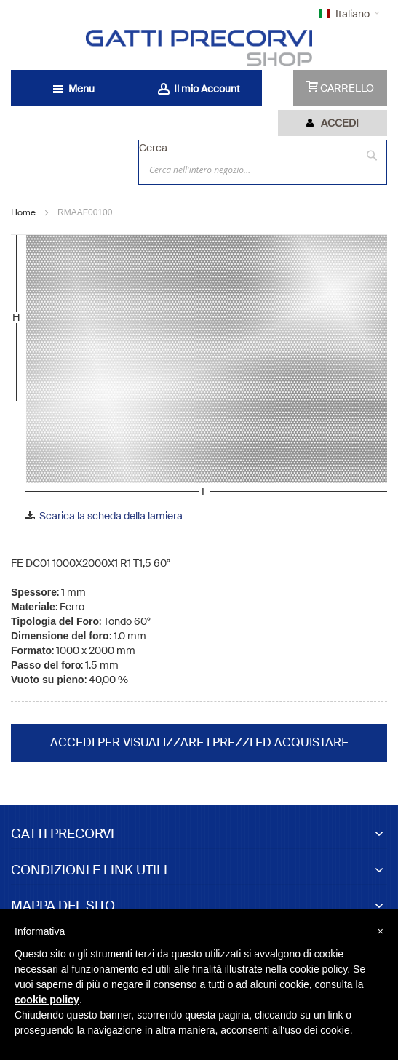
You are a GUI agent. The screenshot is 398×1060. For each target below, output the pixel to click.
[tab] (332, 123)
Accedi (340, 122)
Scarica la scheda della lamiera (111, 515)
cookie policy (47, 999)
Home (23, 212)
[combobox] (262, 169)
